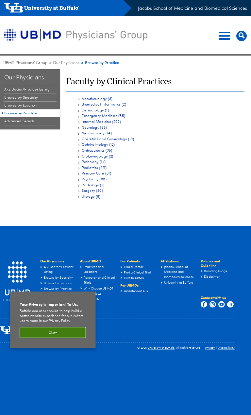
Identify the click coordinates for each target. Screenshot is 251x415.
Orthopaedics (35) (97, 150)
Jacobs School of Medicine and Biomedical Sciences (192, 8)
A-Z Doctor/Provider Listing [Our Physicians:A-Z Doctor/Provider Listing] (27, 89)
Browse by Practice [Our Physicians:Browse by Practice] (20, 112)
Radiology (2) (93, 185)
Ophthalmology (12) (98, 144)
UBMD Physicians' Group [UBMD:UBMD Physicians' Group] (25, 63)
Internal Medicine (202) (101, 122)
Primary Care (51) (96, 173)
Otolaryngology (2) (97, 156)
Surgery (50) (92, 190)
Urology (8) (91, 196)
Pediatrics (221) (94, 168)
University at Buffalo (161, 347)
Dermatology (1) (95, 110)
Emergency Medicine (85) (103, 116)
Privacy (210, 347)
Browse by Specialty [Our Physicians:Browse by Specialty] (21, 97)
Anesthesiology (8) (97, 98)
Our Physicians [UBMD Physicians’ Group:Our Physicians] (66, 63)
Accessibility (226, 347)
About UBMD (90, 260)
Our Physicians (52, 260)
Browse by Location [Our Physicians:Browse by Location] (20, 106)
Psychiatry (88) (94, 179)
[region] (53, 322)
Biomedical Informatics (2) (104, 104)
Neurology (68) (94, 127)
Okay (53, 335)
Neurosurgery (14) (96, 133)
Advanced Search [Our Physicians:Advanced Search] (19, 121)
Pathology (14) (94, 162)
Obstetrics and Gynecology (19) (108, 139)
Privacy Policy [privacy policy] (59, 323)
